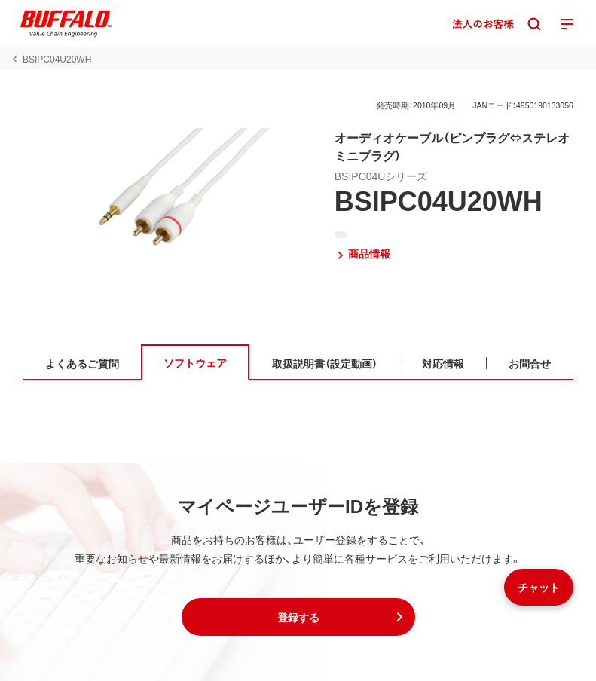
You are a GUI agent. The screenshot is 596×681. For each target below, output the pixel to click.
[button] (298, 617)
